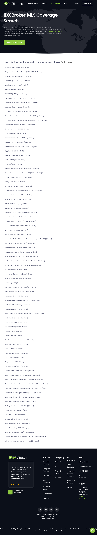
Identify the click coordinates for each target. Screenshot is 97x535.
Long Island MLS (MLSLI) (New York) (16, 230)
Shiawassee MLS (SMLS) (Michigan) (16, 366)
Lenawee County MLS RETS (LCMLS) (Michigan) (20, 221)
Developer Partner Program (71, 473)
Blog (56, 466)
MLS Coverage (56, 3)
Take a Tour (47, 475)
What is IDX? (83, 471)
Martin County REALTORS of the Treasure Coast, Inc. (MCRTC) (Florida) (28, 239)
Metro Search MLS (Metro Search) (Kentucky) (20, 248)
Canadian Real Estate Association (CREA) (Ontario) (22, 103)
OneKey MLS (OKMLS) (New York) (16, 322)
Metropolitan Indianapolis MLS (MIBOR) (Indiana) (21, 252)
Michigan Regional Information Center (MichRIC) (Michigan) (25, 261)
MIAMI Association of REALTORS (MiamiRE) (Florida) (21, 256)
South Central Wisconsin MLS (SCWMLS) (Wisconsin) (22, 375)
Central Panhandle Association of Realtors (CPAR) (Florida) (24, 116)
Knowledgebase (85, 466)
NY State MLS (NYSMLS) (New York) (16, 318)
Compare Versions (46, 470)
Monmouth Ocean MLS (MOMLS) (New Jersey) (20, 287)
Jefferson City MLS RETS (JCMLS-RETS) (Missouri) (21, 213)
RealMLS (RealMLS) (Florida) (14, 349)
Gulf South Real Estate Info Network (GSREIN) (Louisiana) (23, 191)
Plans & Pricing (33, 3)
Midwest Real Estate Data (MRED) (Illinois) (18, 274)
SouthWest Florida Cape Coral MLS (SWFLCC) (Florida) (23, 393)
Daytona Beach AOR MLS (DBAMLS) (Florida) (19, 138)
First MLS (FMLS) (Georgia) (13, 164)
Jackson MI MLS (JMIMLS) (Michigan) (17, 208)
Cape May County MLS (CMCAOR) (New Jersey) (21, 111)
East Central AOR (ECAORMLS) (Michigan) (19, 142)
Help (65, 3)
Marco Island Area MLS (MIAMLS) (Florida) (18, 234)
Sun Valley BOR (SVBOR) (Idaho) (15, 415)
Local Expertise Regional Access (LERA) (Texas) (20, 226)
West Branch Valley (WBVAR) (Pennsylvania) (19, 432)
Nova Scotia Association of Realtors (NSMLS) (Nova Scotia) (24, 314)
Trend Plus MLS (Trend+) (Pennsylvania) (18, 423)
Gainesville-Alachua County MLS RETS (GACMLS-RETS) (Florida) (26, 173)
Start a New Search (14, 42)
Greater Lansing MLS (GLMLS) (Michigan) (18, 186)
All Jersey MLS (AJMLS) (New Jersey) (17, 67)
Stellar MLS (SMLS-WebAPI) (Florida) (17, 410)
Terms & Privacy (58, 472)
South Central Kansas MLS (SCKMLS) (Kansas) (20, 371)
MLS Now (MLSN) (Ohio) (13, 283)
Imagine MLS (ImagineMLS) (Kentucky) (18, 199)
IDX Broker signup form (54, 31)
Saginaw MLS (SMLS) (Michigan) (15, 362)
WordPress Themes (71, 482)
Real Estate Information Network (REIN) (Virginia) (21, 340)
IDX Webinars (82, 476)
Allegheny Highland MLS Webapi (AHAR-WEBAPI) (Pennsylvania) (26, 72)
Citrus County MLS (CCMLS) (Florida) (17, 129)
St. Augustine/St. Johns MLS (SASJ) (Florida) (19, 406)
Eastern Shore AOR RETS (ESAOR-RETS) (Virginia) (21, 147)
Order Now (87, 3)
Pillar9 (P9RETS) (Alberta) (13, 331)
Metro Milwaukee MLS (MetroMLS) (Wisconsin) (20, 243)
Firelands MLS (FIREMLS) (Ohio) (15, 160)
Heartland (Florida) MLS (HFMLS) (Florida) (18, 195)
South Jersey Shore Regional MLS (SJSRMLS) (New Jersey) (24, 380)
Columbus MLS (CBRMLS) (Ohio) (15, 133)
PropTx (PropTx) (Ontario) (13, 336)
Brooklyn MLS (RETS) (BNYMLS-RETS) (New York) (20, 98)
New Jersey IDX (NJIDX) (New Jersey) (17, 296)
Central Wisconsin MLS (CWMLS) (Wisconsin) (20, 125)
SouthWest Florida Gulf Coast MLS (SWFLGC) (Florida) (22, 397)
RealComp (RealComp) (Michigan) (16, 344)
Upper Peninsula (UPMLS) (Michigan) (17, 428)
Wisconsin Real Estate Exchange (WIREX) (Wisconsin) (22, 441)
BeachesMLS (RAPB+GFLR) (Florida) (16, 85)
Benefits (44, 3)
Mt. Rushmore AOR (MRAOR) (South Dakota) (19, 292)
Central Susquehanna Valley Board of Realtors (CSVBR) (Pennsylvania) (28, 120)
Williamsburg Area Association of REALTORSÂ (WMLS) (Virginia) (25, 437)
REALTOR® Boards (46, 488)
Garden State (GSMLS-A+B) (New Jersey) (18, 177)
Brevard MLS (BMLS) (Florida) (14, 89)
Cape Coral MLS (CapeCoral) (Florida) (17, 107)
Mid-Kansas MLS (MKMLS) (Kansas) (16, 270)
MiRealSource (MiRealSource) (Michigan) (18, 278)
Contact (58, 462)
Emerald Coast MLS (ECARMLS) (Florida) (18, 155)
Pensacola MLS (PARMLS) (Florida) (16, 327)
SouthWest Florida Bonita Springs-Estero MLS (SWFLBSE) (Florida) (26, 388)
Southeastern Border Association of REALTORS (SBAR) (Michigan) (26, 384)
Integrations (83, 462)
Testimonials (47, 494)
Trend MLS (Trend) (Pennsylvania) (16, 419)
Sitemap (58, 478)
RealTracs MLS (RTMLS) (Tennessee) (17, 353)
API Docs (70, 487)
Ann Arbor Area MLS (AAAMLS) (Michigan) (18, 76)
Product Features (46, 463)
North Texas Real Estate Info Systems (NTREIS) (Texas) (23, 300)
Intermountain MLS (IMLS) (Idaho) (16, 204)
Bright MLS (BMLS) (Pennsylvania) (16, 94)
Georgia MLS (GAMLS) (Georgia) (15, 182)
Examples (46, 498)
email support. (82, 497)
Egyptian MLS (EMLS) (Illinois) (14, 151)
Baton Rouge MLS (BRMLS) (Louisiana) (17, 81)
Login (77, 3)
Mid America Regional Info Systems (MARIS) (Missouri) (23, 265)
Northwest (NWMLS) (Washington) (16, 309)
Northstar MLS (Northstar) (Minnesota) (18, 305)
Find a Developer (71, 466)
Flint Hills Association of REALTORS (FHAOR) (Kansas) (22, 169)
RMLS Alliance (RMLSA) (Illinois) (15, 358)
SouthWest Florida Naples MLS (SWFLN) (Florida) (20, 401)
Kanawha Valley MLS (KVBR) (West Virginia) (19, 217)
